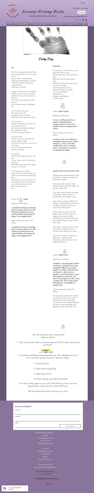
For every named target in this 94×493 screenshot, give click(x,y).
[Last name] (47, 419)
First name (18, 410)
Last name (18, 416)
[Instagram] (77, 20)
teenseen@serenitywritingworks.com (41, 355)
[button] (47, 40)
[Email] (36, 426)
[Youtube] (86, 20)
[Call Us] (81, 12)
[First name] (47, 413)
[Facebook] (80, 20)
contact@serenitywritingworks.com (75, 16)
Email (17, 423)
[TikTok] (83, 20)
